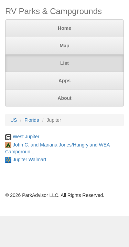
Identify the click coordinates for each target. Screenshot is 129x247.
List (64, 63)
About (64, 98)
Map (64, 45)
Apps (64, 80)
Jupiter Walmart (29, 159)
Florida (31, 120)
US (13, 120)
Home (64, 28)
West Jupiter (26, 136)
